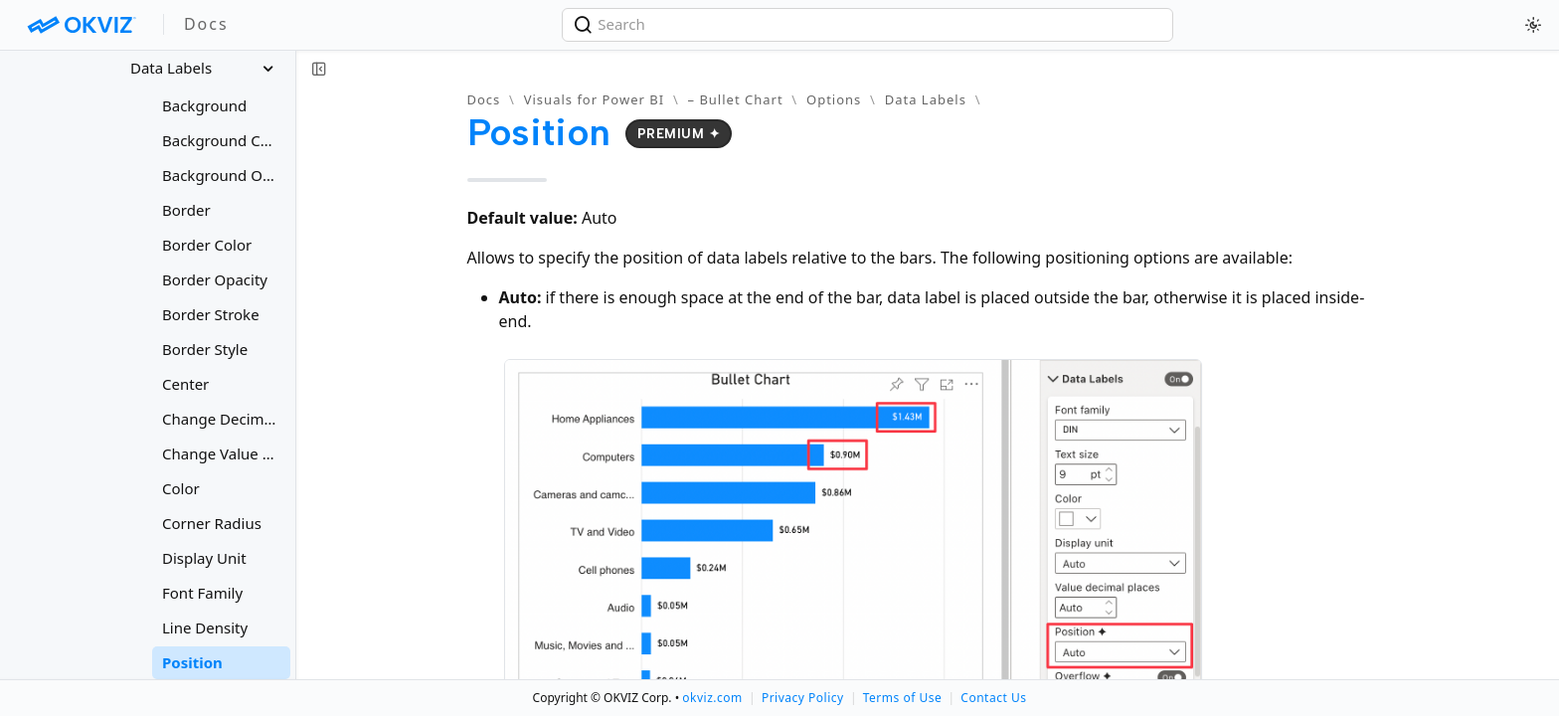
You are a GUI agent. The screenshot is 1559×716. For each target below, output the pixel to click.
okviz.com (712, 697)
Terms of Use (902, 697)
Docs (484, 99)
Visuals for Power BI (594, 99)
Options (833, 99)
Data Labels (925, 99)
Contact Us (993, 697)
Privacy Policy (803, 697)
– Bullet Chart (735, 99)
